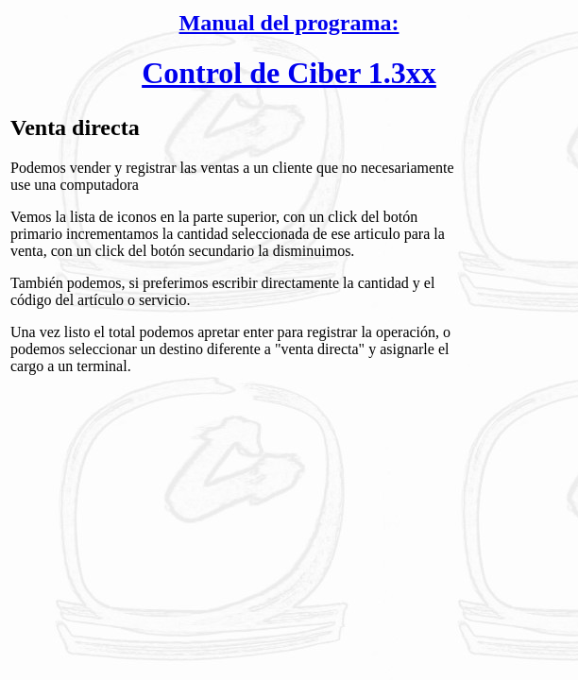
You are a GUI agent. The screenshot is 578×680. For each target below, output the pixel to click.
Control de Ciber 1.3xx (289, 73)
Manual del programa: (289, 22)
